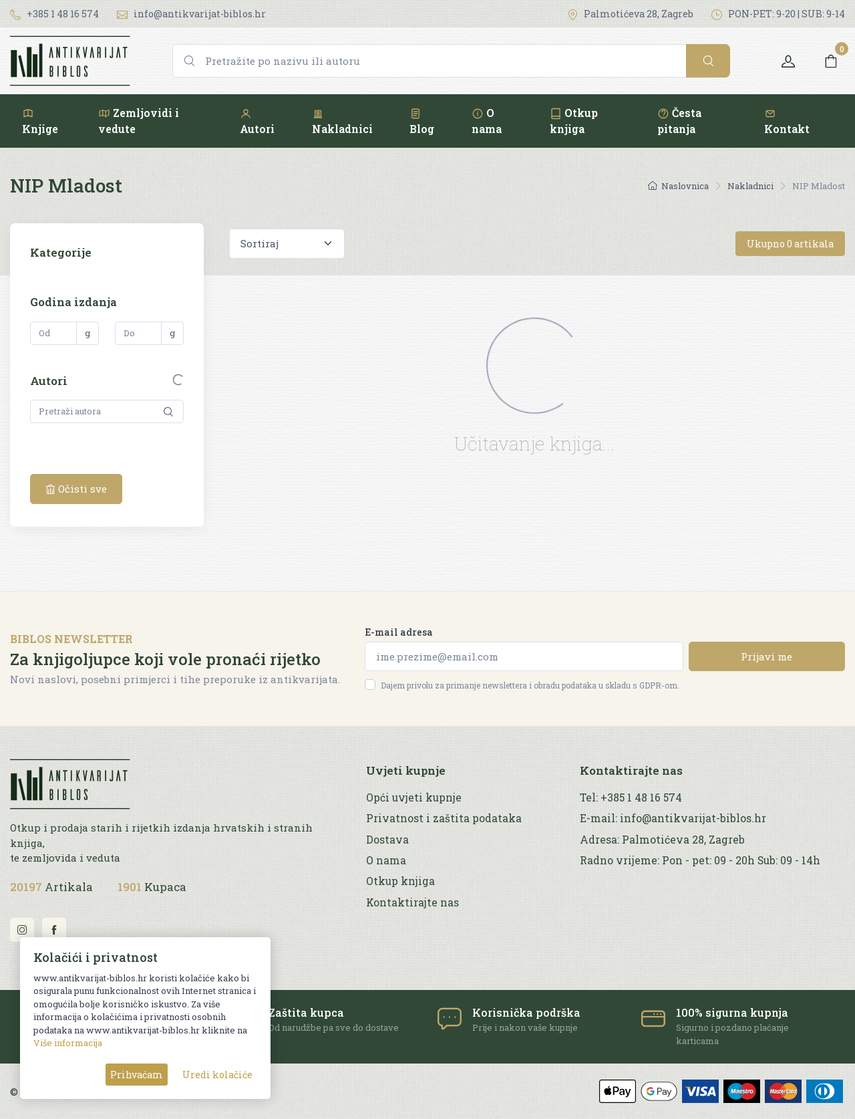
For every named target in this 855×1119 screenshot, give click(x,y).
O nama (487, 121)
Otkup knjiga (574, 121)
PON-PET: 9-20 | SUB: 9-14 (778, 13)
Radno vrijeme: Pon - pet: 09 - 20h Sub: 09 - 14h (700, 860)
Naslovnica (678, 186)
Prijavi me (766, 656)
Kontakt (787, 121)
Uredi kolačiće (217, 1074)
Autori (257, 121)
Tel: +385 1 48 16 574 (631, 797)
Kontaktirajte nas (412, 902)
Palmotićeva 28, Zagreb (630, 13)
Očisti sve (76, 488)
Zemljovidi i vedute (138, 121)
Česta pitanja (679, 121)
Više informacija (67, 1043)
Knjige (40, 121)
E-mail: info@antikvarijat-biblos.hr (673, 818)
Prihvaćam (136, 1074)
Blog (421, 121)
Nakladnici (342, 121)
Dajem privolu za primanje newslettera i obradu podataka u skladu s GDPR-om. (530, 685)
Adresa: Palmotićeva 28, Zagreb (662, 839)
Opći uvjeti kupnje (414, 797)
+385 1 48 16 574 (54, 13)
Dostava (387, 839)
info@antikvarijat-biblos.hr (191, 13)
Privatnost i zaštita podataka (444, 818)
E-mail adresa (399, 632)
